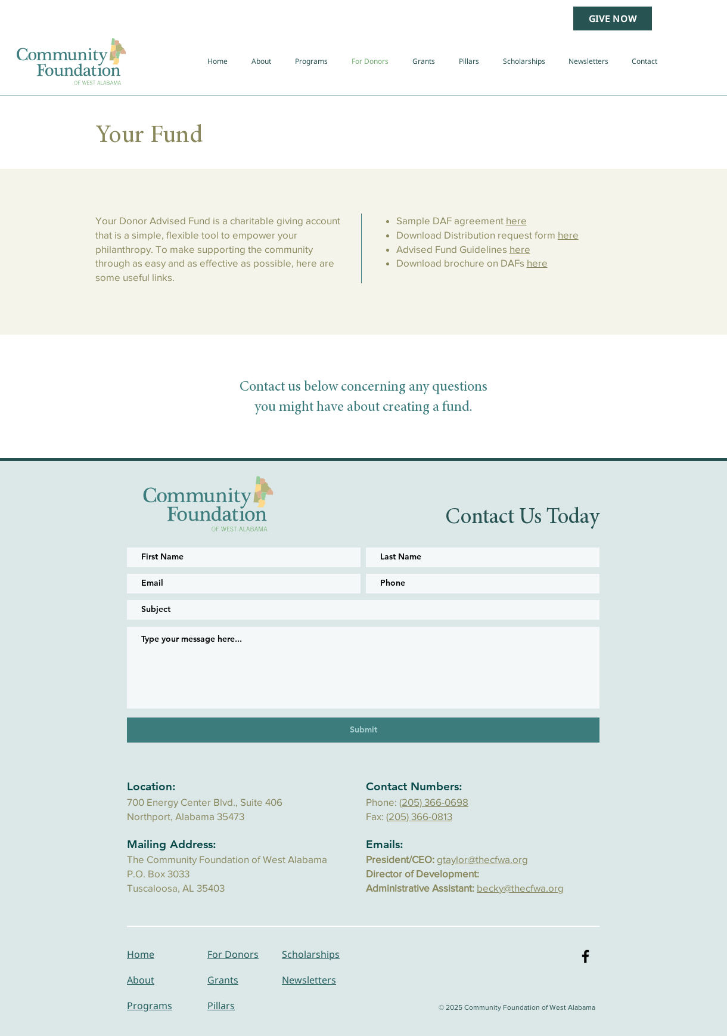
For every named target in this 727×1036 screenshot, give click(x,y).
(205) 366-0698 (433, 802)
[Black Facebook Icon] (585, 956)
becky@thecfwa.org (520, 887)
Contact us (270, 388)
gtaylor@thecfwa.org (482, 859)
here (516, 220)
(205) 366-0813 (419, 816)
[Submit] (363, 730)
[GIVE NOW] (612, 18)
